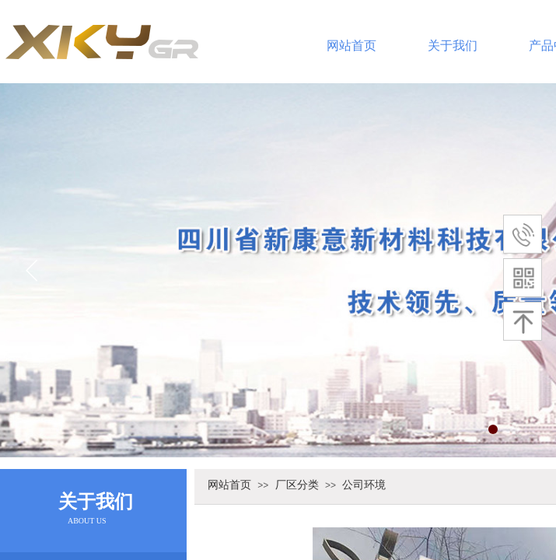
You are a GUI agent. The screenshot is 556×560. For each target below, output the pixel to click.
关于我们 (452, 45)
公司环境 (364, 484)
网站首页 (351, 45)
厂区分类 (297, 484)
